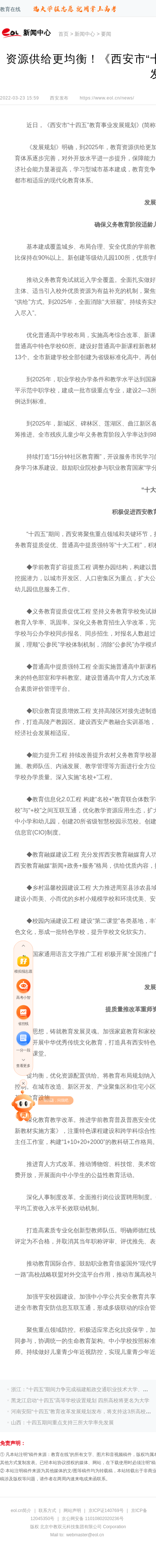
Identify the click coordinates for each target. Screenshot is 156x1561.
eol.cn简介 (21, 1510)
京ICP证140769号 (106, 1510)
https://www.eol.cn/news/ (107, 98)
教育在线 (10, 9)
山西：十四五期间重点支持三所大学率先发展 (62, 1422)
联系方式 (47, 1510)
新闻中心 (85, 34)
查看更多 (23, 1066)
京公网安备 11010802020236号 (93, 1518)
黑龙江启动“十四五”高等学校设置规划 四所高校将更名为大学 (80, 1400)
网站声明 (72, 1510)
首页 (63, 34)
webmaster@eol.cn (85, 1534)
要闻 (106, 34)
